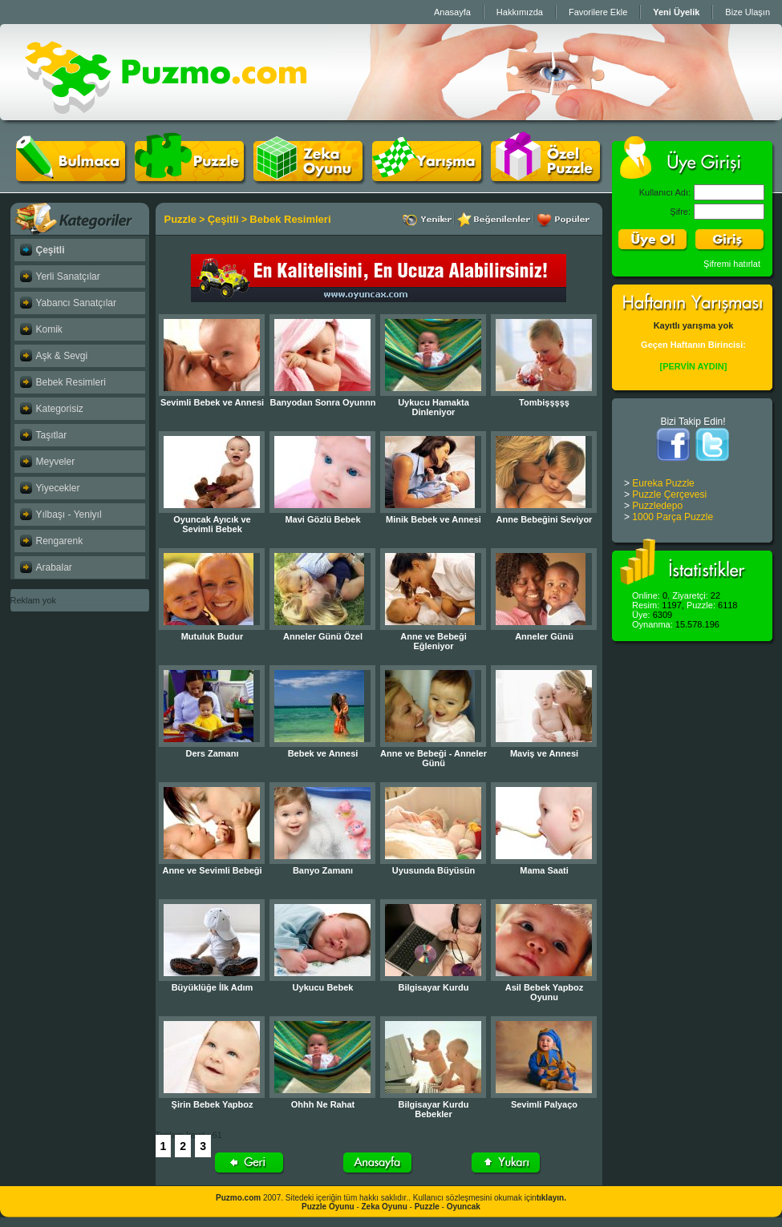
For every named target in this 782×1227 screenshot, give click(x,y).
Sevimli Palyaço (544, 1104)
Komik (49, 329)
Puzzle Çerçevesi (669, 494)
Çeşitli (50, 250)
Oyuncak (463, 1206)
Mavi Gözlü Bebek (322, 519)
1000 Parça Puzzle (672, 517)
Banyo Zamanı (323, 870)
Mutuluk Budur (212, 636)
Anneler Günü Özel (323, 636)
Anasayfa (452, 12)
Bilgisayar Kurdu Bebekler (433, 1109)
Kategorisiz (59, 408)
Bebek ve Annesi (323, 753)
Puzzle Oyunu (328, 1206)
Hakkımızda (519, 12)
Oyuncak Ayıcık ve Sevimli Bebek (211, 524)
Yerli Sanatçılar (68, 276)
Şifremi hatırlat (731, 263)
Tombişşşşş (544, 402)
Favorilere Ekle (598, 12)
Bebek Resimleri (71, 382)
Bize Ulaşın (747, 12)
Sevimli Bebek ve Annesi (212, 402)
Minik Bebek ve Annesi (433, 519)
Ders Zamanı (211, 753)
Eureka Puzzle (663, 483)
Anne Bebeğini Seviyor (544, 519)
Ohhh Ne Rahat (323, 1104)
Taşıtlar (51, 435)
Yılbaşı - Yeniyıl (69, 514)
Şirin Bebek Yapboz (212, 1104)
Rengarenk (59, 541)
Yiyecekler (58, 488)
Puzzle (180, 219)
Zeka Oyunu (384, 1206)
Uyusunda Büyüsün (433, 870)
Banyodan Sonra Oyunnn (322, 402)
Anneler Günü (544, 636)
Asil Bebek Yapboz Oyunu (544, 992)
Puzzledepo (657, 505)
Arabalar (54, 567)
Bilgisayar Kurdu (433, 987)
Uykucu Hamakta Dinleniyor (433, 407)
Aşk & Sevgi (62, 355)
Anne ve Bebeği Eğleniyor (433, 641)
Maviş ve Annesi (544, 753)
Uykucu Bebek (323, 987)
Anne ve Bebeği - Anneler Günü (433, 758)
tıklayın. (551, 1197)
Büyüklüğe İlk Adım (212, 987)
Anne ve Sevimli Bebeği (211, 870)
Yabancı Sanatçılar (76, 303)
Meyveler (55, 461)
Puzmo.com (238, 1197)
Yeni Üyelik (676, 12)
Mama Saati (544, 870)
